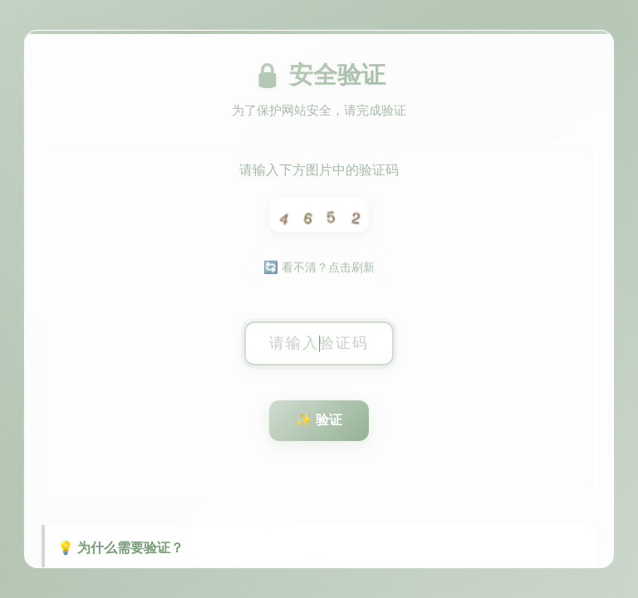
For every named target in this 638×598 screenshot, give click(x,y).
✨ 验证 (319, 421)
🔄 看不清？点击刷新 (319, 269)
